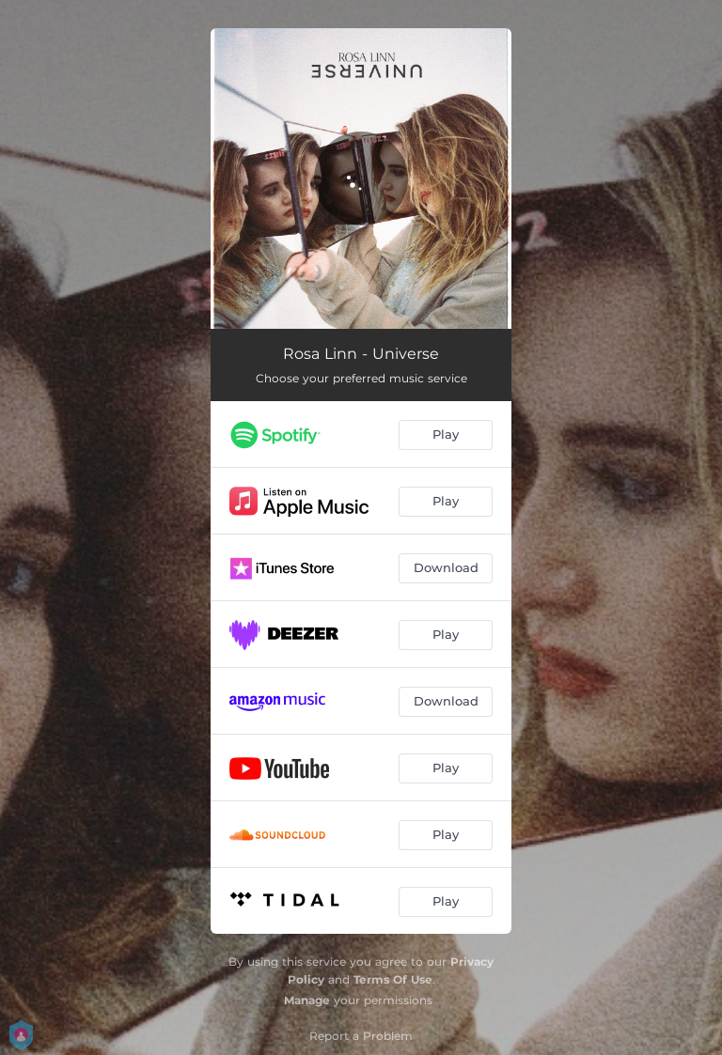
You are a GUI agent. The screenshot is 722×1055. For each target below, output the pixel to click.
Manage (307, 1000)
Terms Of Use (392, 979)
